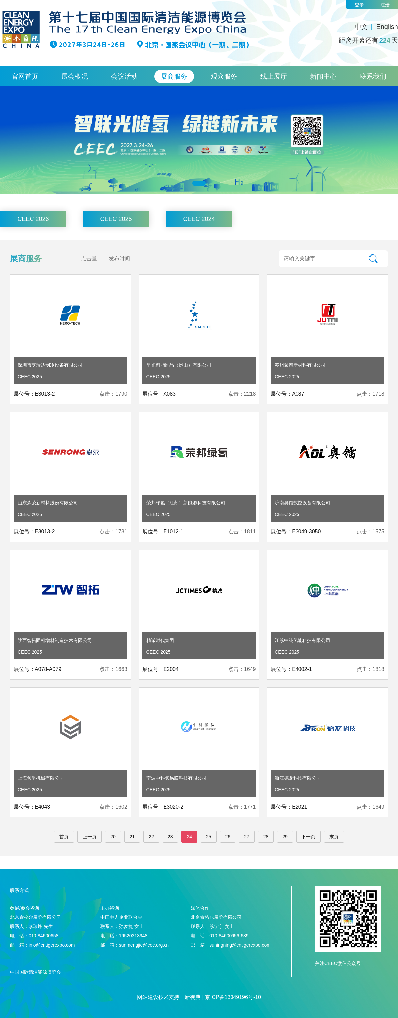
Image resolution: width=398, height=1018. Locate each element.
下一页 (308, 836)
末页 (334, 836)
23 (170, 836)
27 (246, 836)
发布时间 (119, 258)
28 (266, 836)
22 (151, 836)
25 (208, 836)
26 (228, 836)
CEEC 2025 (116, 219)
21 (132, 836)
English (387, 26)
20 (113, 836)
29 (285, 836)
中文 (361, 26)
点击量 (89, 258)
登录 (359, 4)
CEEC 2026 (33, 219)
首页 (64, 836)
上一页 (90, 836)
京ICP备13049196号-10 (233, 997)
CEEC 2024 (199, 219)
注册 (385, 4)
